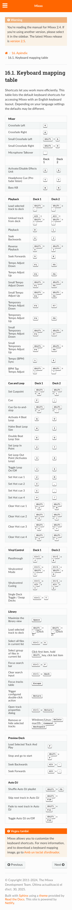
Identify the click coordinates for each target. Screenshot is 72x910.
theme (43, 895)
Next (60, 864)
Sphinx (23, 895)
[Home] (6, 53)
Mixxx (38, 6)
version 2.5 (17, 41)
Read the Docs (14, 899)
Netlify (9, 903)
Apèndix (19, 53)
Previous (15, 864)
